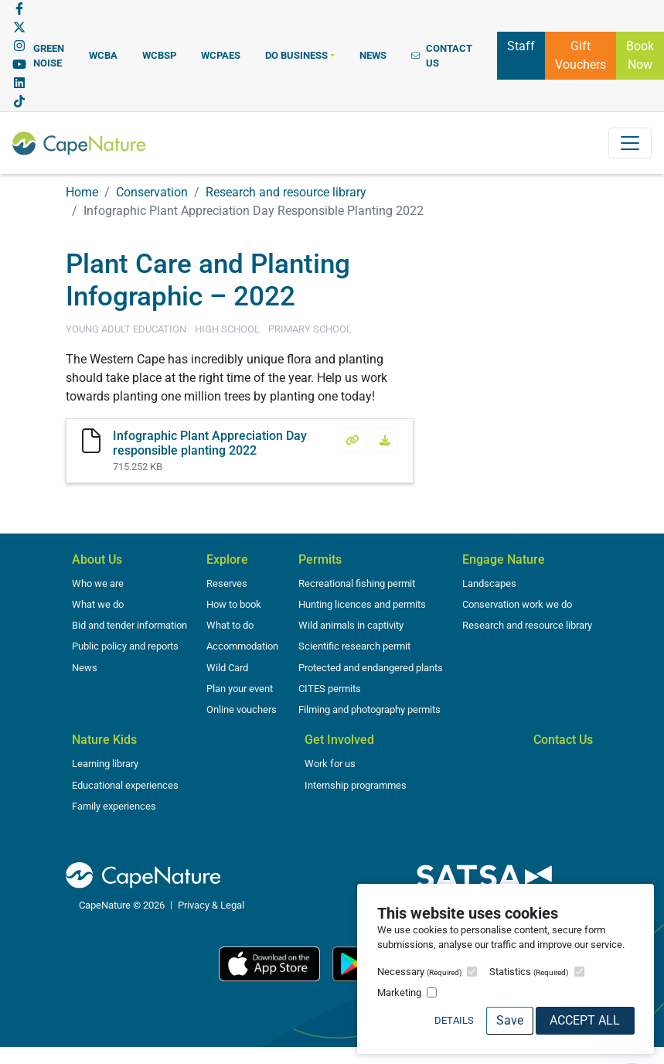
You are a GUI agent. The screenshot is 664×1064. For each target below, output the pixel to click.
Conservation (152, 192)
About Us (97, 559)
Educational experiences (125, 785)
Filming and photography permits (369, 709)
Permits (320, 559)
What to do (230, 625)
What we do (98, 604)
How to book (233, 604)
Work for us (330, 763)
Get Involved (339, 739)
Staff (521, 44)
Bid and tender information (129, 625)
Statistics (528, 971)
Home (82, 192)
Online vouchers (241, 709)
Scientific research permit (354, 646)
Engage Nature (503, 559)
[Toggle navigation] (630, 143)
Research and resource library (286, 192)
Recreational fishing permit (356, 583)
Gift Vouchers (580, 55)
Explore (227, 559)
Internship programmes (356, 785)
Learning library (105, 763)
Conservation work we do (517, 604)
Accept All (585, 1020)
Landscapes (489, 583)
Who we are (98, 583)
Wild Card (227, 668)
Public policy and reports (125, 646)
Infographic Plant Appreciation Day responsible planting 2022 (210, 443)
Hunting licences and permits (362, 604)
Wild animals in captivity (351, 625)
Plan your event (239, 688)
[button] (300, 55)
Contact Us (563, 739)
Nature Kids (104, 739)
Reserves (226, 583)
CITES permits (329, 688)
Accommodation (242, 646)
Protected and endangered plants (370, 668)
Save (509, 1020)
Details (454, 1020)
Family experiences (114, 806)
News (84, 668)
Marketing (399, 992)
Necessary (419, 971)
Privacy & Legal (211, 905)
